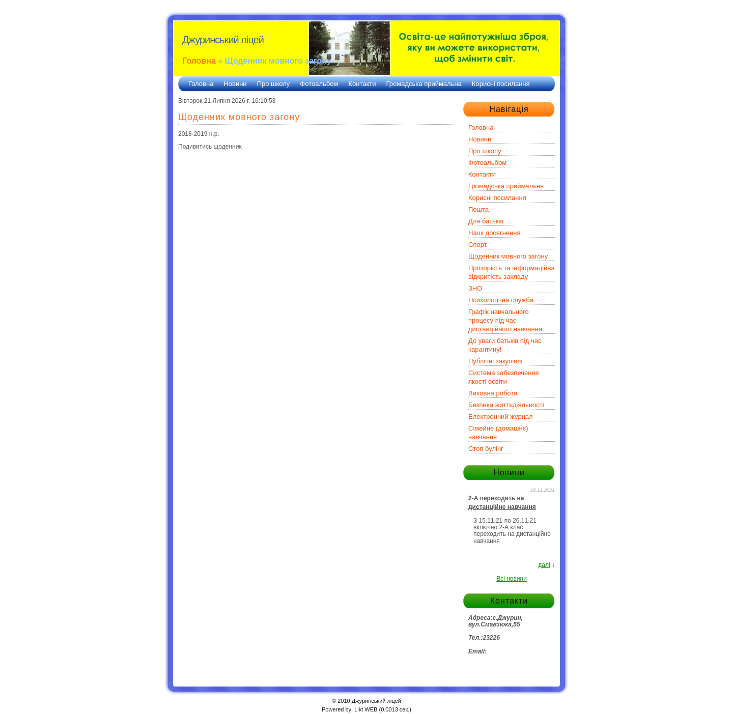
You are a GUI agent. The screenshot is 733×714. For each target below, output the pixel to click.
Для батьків (485, 221)
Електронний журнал (500, 416)
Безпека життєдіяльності (506, 405)
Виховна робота (492, 393)
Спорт (477, 244)
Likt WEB (365, 709)
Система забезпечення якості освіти (503, 377)
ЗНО (475, 288)
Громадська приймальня (506, 186)
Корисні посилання (501, 84)
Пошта (478, 209)
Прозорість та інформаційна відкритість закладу (511, 272)
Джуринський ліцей (223, 39)
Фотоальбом (319, 84)
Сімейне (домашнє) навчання (498, 432)
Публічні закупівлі (495, 361)
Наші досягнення (494, 233)
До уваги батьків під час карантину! (504, 345)
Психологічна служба (500, 300)
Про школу (273, 84)
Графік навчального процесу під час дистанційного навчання (505, 320)
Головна (199, 60)
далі (544, 564)
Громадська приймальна (424, 84)
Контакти (362, 84)
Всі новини (511, 578)
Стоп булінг (485, 448)
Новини (234, 84)
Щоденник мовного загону (508, 256)
